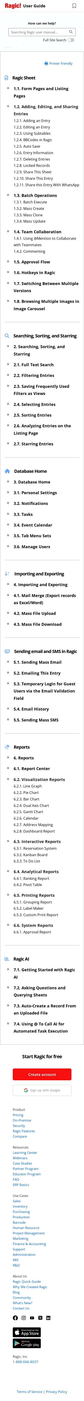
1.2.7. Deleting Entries (32, 159)
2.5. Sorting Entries (33, 415)
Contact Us (21, 1308)
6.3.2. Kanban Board (30, 854)
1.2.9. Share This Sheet (33, 171)
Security (19, 1125)
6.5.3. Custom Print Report (36, 914)
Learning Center (25, 1152)
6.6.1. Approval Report (32, 932)
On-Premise (22, 1120)
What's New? (22, 1303)
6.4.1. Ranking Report (31, 878)
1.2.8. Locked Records (32, 165)
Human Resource (26, 1227)
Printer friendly (59, 63)
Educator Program (27, 1174)
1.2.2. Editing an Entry (32, 127)
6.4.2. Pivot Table (28, 884)
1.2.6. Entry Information (33, 152)
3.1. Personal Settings (35, 492)
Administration (24, 1254)
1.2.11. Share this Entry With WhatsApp (46, 184)
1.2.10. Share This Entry (33, 178)
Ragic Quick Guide (27, 1281)
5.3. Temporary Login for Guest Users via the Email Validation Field (44, 691)
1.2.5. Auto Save (27, 146)
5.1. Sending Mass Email (38, 662)
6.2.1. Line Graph (28, 786)
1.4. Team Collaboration (37, 231)
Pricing (18, 1115)
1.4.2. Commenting (29, 251)
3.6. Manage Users (32, 546)
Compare (20, 1136)
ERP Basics (21, 1184)
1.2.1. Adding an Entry (32, 120)
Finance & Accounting (29, 1244)
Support (19, 1249)
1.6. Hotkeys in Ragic (34, 272)
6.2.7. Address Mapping (33, 824)
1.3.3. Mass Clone (28, 215)
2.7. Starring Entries (33, 443)
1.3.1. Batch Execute (30, 202)
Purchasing (21, 1211)
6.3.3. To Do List (27, 861)
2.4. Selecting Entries (35, 404)
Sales (17, 1201)
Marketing (20, 1238)
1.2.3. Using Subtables (32, 133)
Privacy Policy (56, 1391)
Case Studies (22, 1163)
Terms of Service (29, 1391)
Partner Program (26, 1168)
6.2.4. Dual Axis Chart (31, 805)
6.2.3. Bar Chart (26, 799)
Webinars (20, 1158)
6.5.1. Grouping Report (33, 902)
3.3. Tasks (23, 514)
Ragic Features (24, 1131)
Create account (42, 1074)
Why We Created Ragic (30, 1287)
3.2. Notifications (31, 503)
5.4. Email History (31, 709)
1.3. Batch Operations (35, 195)
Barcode (19, 1222)
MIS (15, 1260)
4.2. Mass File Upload (35, 613)
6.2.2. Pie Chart (26, 792)
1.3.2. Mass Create (29, 208)
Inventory (20, 1206)
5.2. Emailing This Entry (37, 673)
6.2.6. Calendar (26, 818)
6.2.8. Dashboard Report (34, 831)
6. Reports (24, 757)
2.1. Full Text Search (34, 364)
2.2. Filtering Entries (34, 375)
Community (22, 1297)
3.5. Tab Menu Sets (32, 535)
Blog (16, 1292)
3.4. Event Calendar (33, 525)
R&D (16, 1265)
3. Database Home (32, 482)
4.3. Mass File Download (38, 624)
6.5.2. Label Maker (29, 908)
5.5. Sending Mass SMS (36, 720)
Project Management (29, 1233)
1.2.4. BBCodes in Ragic (33, 139)
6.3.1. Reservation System (35, 848)
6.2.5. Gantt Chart (28, 811)
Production (21, 1217)
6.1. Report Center (32, 768)
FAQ (16, 1179)
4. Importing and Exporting (40, 584)
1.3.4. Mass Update (29, 221)
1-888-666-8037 (25, 1362)
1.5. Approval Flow (32, 261)
